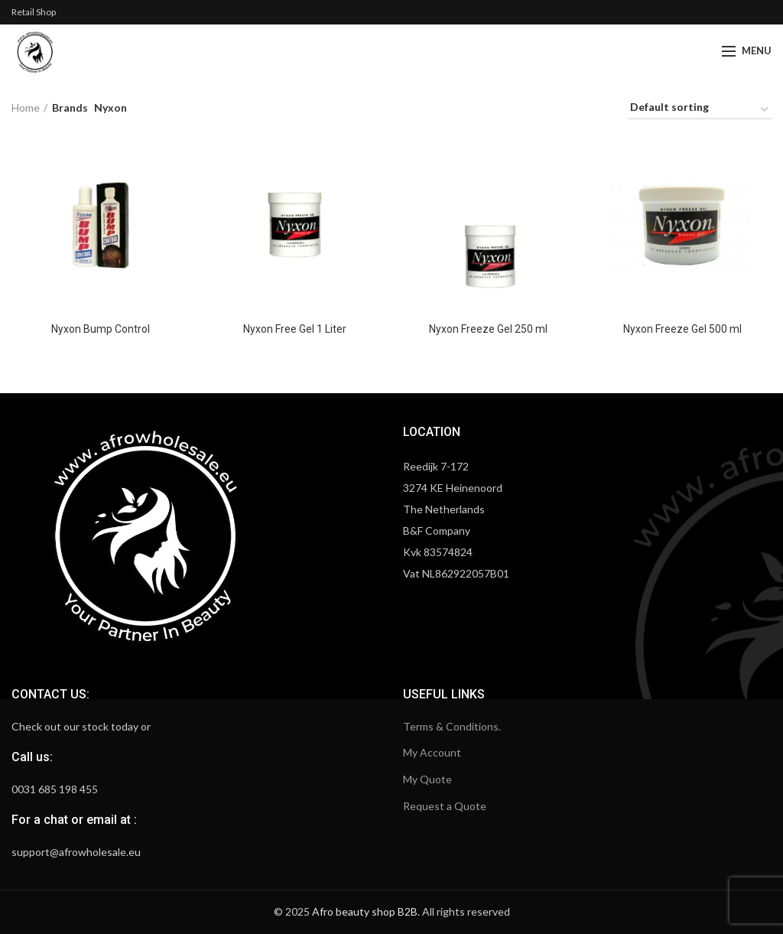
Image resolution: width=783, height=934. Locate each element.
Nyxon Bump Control (100, 329)
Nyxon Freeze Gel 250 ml (488, 329)
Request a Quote (444, 805)
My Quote (427, 779)
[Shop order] (700, 109)
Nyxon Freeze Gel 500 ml (682, 329)
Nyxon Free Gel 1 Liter (294, 329)
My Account (432, 752)
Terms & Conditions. (452, 726)
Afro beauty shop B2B (364, 911)
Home (25, 107)
